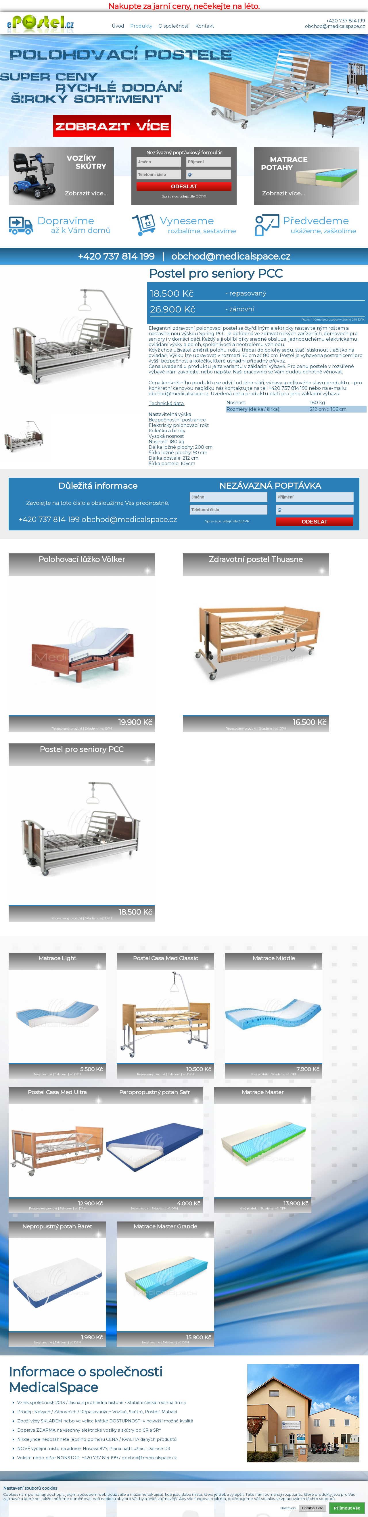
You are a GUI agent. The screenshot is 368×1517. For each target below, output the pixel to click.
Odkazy (259, 1447)
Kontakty (216, 1447)
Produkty (141, 26)
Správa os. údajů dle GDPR (184, 196)
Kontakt (204, 26)
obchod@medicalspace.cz (335, 26)
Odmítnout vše (312, 1508)
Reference (189, 1447)
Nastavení (288, 1508)
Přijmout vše (347, 1508)
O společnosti (173, 26)
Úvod (118, 26)
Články (238, 1447)
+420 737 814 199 (345, 21)
